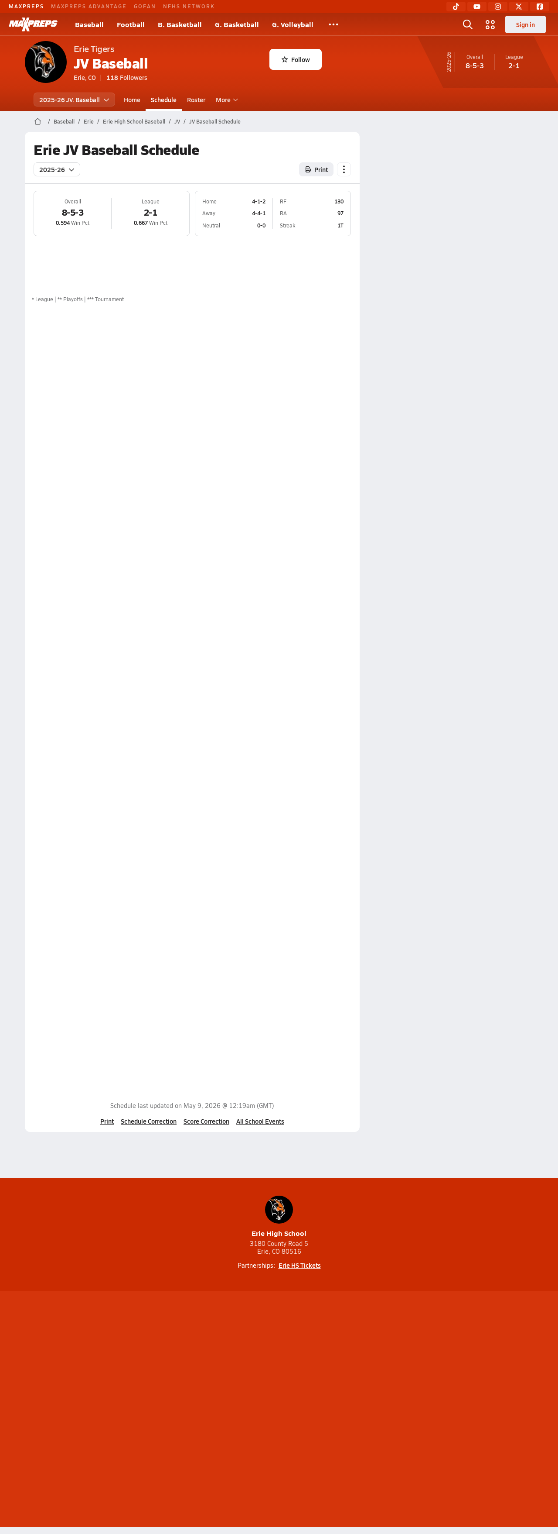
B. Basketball (180, 24)
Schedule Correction (149, 1121)
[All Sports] (333, 24)
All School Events (260, 1121)
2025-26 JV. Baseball (74, 99)
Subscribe (176, 1411)
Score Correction (206, 1121)
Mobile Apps (131, 1411)
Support (466, 1411)
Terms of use (276, 1411)
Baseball (89, 24)
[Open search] (467, 24)
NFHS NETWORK (189, 6)
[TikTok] (456, 6)
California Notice (335, 1411)
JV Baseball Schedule (215, 121)
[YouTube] (477, 6)
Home (132, 99)
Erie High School (279, 1217)
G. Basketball (237, 24)
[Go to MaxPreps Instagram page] (279, 1375)
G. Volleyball (292, 24)
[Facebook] (539, 6)
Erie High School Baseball (134, 121)
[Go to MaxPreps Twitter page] (310, 1375)
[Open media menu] (490, 24)
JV (177, 121)
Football (131, 24)
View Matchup (307, 430)
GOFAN (145, 6)
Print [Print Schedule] (316, 169)
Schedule (164, 99)
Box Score (301, 353)
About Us (88, 1411)
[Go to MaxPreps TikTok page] (216, 1375)
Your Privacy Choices (405, 1411)
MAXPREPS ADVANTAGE (89, 6)
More (226, 99)
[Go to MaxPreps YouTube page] (248, 1375)
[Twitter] (518, 6)
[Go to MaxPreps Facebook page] (342, 1375)
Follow (296, 59)
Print (107, 1121)
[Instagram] (497, 6)
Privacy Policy (223, 1411)
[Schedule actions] (344, 169)
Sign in (525, 24)
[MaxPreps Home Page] (37, 121)
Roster (196, 99)
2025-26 (57, 169)
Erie (89, 121)
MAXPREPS (26, 6)
